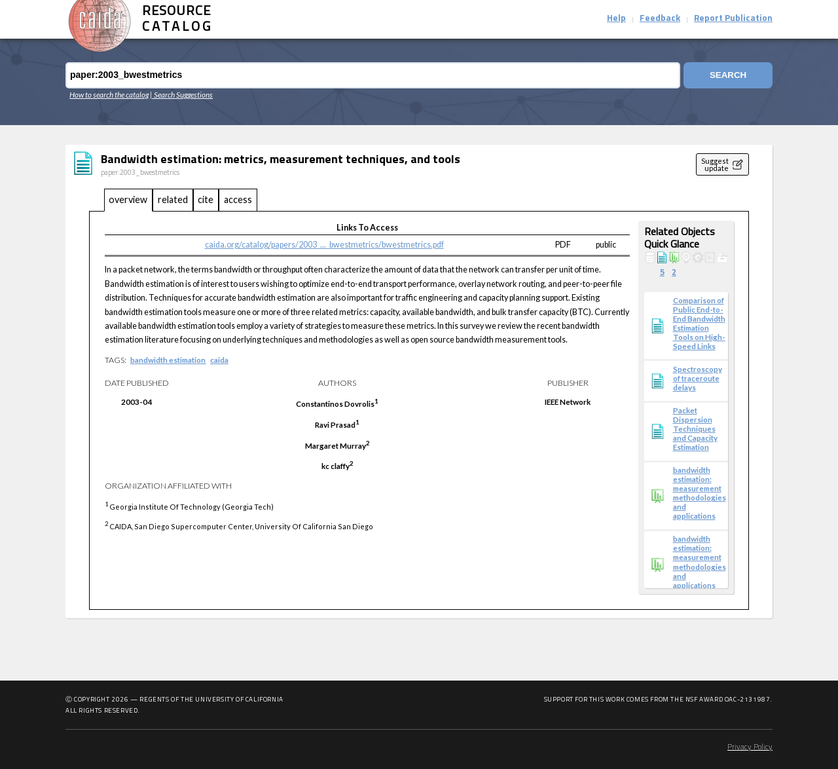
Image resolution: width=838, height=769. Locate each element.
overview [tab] (128, 199)
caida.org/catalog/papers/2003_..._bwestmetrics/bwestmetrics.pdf (324, 245)
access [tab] (238, 199)
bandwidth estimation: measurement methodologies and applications (699, 492)
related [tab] (173, 199)
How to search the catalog (109, 94)
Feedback (660, 18)
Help (616, 18)
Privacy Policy (750, 747)
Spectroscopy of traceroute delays (697, 378)
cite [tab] (205, 199)
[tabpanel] (419, 411)
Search (728, 75)
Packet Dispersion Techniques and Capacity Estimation (695, 428)
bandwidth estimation (168, 359)
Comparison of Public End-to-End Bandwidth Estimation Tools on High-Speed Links (699, 322)
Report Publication (733, 18)
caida (219, 359)
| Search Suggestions (181, 94)
